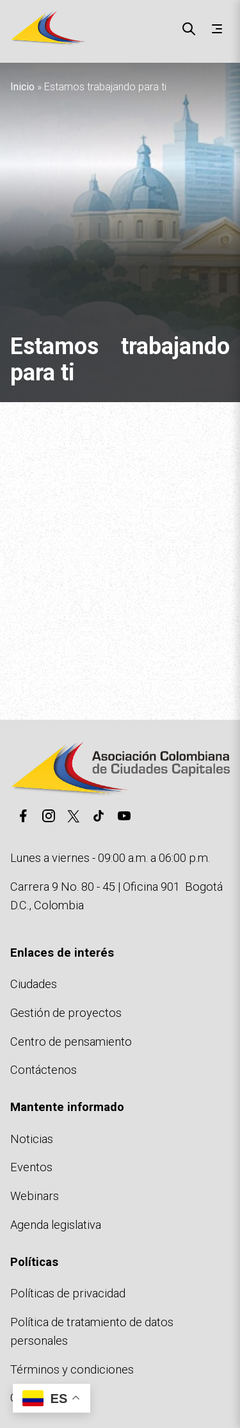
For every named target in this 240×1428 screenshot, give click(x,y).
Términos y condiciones (72, 1369)
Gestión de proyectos (66, 1012)
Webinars (34, 1196)
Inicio (22, 87)
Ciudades (33, 984)
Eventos (31, 1167)
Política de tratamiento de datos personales (91, 1331)
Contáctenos (43, 1069)
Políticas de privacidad (67, 1293)
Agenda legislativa (55, 1224)
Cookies (31, 1397)
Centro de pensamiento (71, 1041)
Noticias (31, 1139)
